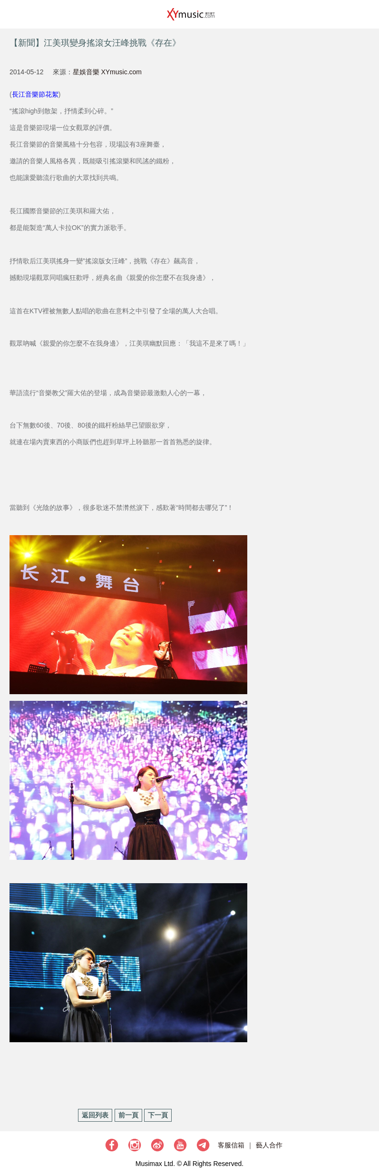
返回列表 (95, 1115)
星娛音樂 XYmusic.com (107, 72)
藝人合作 (269, 1145)
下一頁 (158, 1115)
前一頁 (128, 1115)
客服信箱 (231, 1145)
